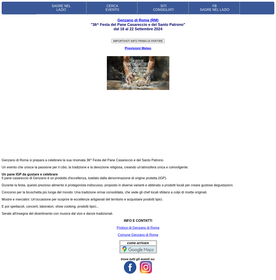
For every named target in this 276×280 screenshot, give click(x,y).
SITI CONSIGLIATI (163, 7)
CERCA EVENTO (112, 7)
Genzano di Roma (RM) (138, 20)
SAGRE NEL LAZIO (61, 7)
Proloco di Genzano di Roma (138, 228)
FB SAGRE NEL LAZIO (214, 7)
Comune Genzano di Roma (138, 235)
